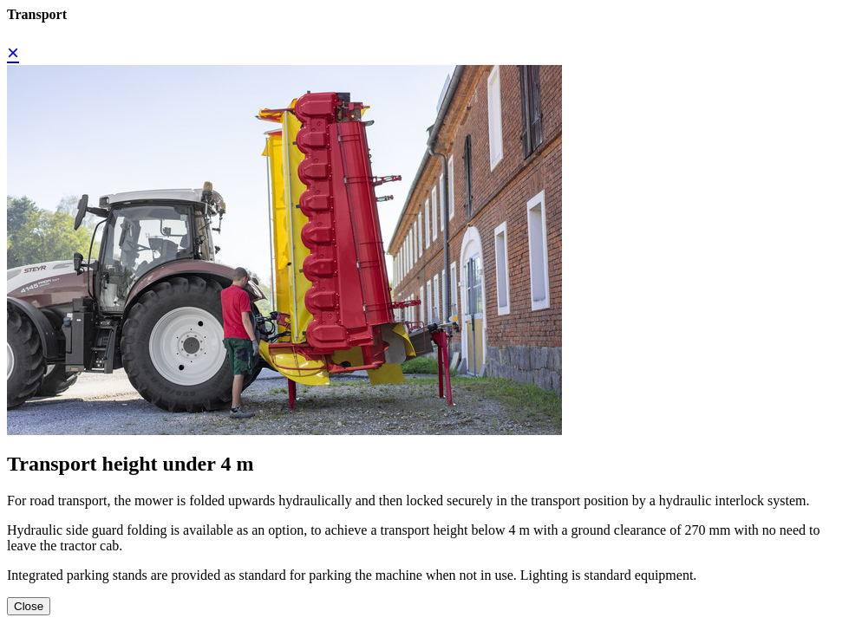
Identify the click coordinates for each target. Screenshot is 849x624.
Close (28, 606)
